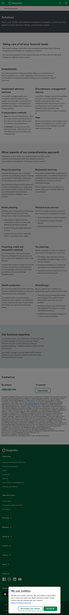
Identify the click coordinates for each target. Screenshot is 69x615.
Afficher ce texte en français (21, 603)
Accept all (50, 609)
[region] (34, 600)
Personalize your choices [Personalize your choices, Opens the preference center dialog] (30, 609)
